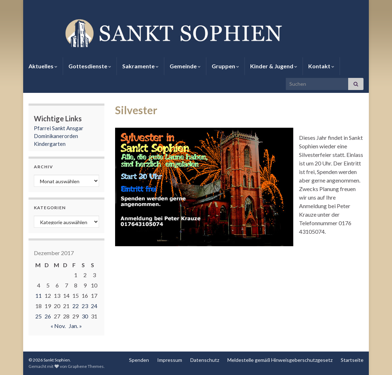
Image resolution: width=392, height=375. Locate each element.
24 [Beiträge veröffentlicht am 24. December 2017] (94, 305)
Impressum (169, 360)
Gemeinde (185, 66)
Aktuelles (43, 66)
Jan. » (75, 325)
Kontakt (321, 66)
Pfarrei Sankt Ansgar (58, 128)
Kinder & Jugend (273, 66)
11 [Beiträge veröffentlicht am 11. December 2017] (38, 295)
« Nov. (58, 325)
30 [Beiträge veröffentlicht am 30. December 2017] (85, 316)
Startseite (352, 360)
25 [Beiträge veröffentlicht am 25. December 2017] (38, 316)
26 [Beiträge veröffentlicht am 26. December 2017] (48, 316)
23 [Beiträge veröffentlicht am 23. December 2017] (85, 305)
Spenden (139, 360)
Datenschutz (204, 360)
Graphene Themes (86, 366)
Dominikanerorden (56, 136)
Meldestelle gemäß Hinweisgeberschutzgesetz (279, 360)
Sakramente (140, 66)
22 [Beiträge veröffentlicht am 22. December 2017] (75, 305)
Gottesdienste (89, 66)
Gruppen (225, 66)
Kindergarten (50, 144)
